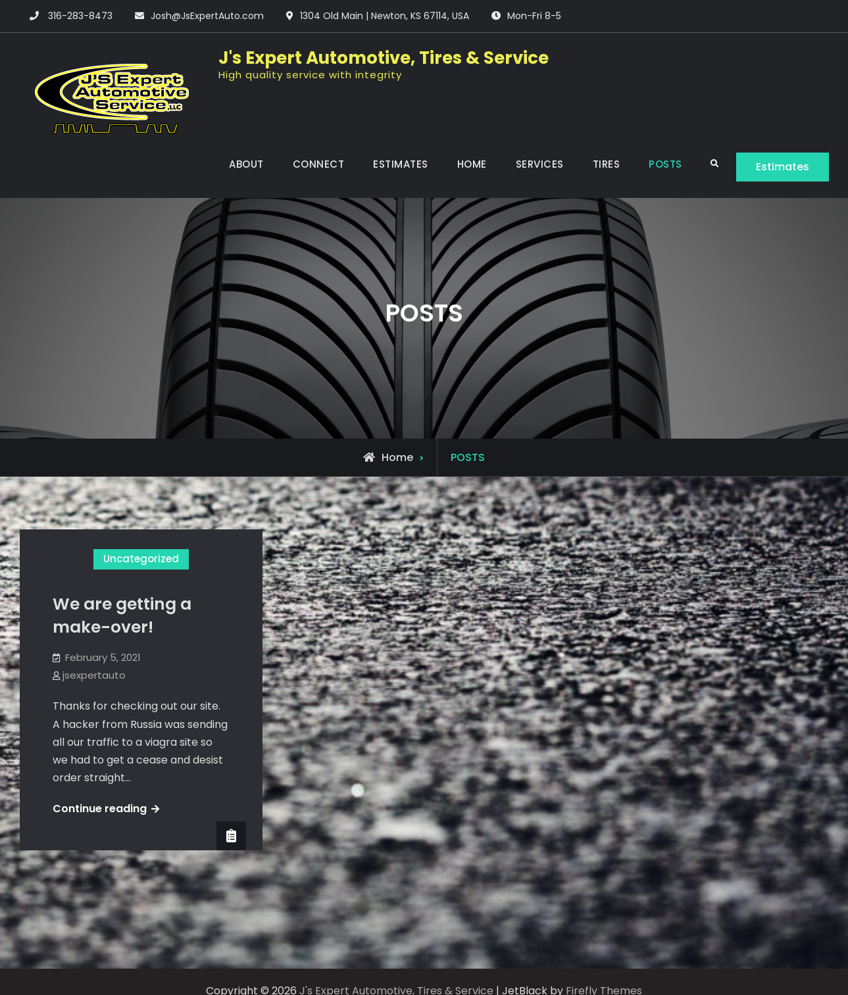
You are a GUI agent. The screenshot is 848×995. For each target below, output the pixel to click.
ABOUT (246, 164)
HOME (472, 164)
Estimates (782, 166)
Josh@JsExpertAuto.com (207, 15)
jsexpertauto (94, 675)
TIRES (606, 164)
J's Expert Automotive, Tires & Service (383, 58)
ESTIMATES (400, 164)
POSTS (665, 164)
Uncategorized (141, 559)
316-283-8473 (80, 15)
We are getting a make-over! (122, 616)
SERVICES (540, 164)
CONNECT (319, 164)
